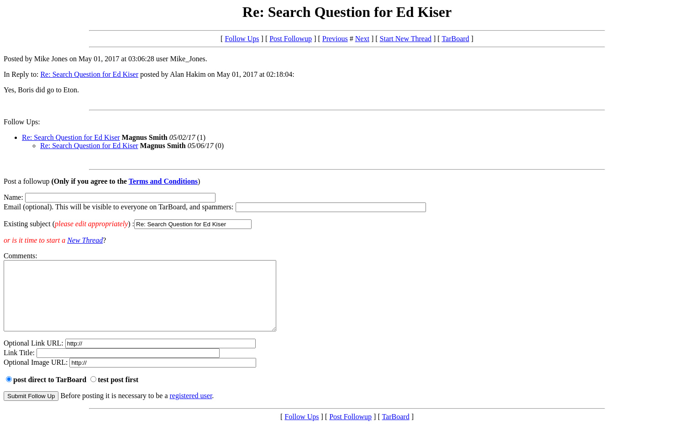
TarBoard (455, 39)
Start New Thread (405, 39)
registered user (191, 409)
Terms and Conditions (163, 181)
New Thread (85, 240)
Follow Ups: (22, 122)
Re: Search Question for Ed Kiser (89, 74)
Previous (335, 39)
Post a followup (26, 181)
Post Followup (290, 39)
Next (362, 39)
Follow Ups (242, 39)
